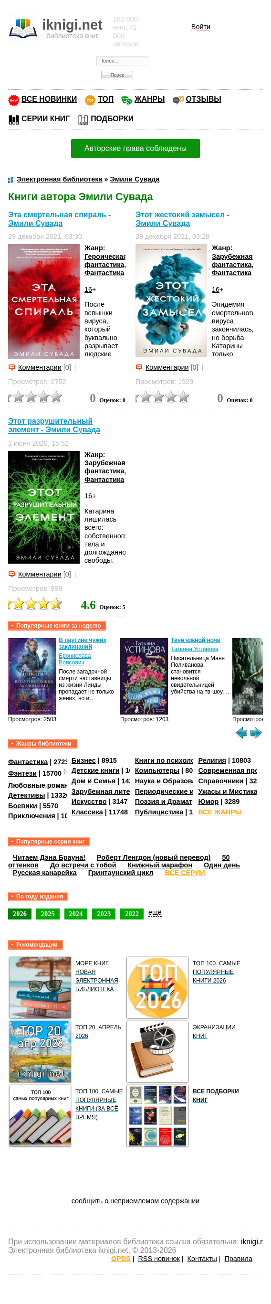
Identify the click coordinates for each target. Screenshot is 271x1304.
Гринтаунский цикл (121, 872)
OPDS (121, 1258)
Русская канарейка (45, 872)
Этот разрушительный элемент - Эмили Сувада (54, 425)
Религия (212, 760)
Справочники (220, 781)
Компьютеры (157, 770)
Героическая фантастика (105, 260)
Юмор (208, 801)
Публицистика (159, 812)
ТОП (106, 99)
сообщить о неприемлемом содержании (136, 1201)
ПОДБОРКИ (112, 119)
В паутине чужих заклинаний (82, 643)
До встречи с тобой (83, 865)
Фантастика (104, 273)
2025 (48, 914)
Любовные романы (41, 785)
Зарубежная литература (112, 791)
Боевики (22, 806)
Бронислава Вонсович (75, 659)
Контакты (202, 1258)
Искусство (89, 801)
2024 (76, 914)
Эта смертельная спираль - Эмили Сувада (59, 219)
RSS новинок (158, 1258)
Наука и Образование (171, 781)
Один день (222, 865)
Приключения (31, 816)
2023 (104, 914)
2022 (132, 914)
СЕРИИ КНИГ (45, 119)
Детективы (26, 795)
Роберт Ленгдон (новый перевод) (153, 857)
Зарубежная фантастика (232, 260)
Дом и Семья (94, 781)
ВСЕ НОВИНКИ (49, 99)
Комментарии (40, 367)
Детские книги (96, 770)
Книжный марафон (160, 865)
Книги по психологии (171, 760)
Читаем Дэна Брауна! (49, 857)
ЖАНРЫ (150, 99)
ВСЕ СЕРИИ (185, 872)
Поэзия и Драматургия (173, 801)
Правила (238, 1258)
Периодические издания (176, 791)
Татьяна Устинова (194, 649)
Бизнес (84, 760)
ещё (155, 912)
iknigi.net (256, 1242)
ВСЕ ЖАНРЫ (219, 812)
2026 (20, 914)
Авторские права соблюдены (135, 148)
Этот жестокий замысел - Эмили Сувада (182, 219)
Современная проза (232, 770)
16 (88, 289)
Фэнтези (22, 773)
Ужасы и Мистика (227, 791)
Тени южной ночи (195, 640)
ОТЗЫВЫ (203, 99)
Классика (87, 812)
